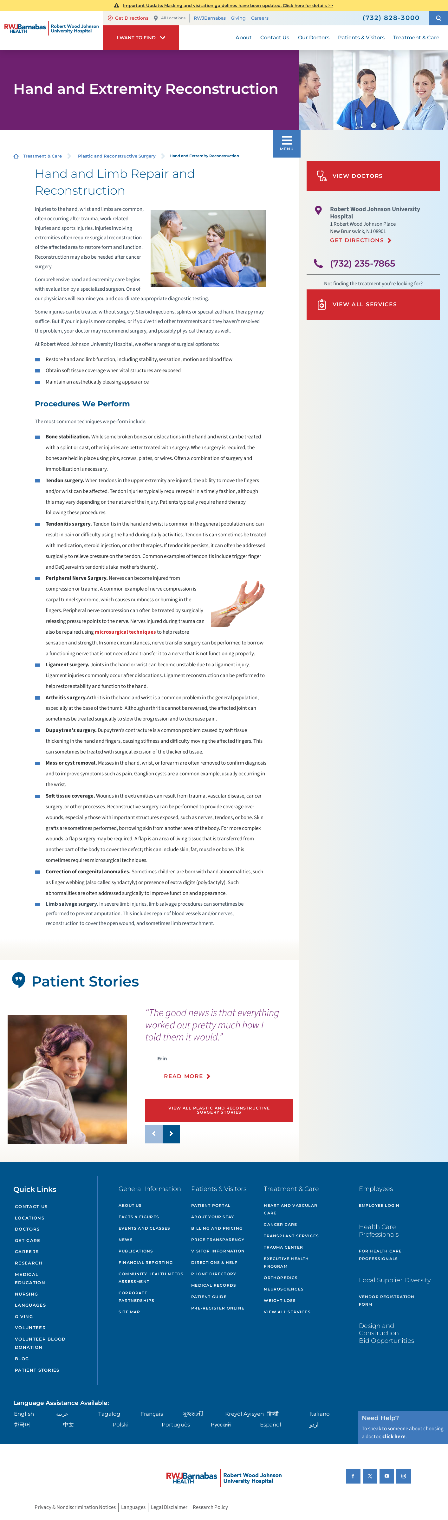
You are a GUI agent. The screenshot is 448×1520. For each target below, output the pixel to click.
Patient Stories (37, 1370)
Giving (238, 18)
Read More (183, 1076)
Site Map (129, 1312)
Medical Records (213, 1285)
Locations (29, 1217)
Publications (136, 1251)
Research (29, 1262)
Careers (260, 18)
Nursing (26, 1294)
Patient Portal (210, 1205)
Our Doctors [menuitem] (313, 38)
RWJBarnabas (210, 18)
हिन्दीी (272, 1414)
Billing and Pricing (217, 1228)
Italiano (319, 1414)
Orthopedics (281, 1277)
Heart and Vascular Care (290, 1209)
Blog (22, 1358)
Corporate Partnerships (136, 1296)
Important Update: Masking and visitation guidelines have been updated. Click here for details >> (228, 5)
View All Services (356, 304)
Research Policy (210, 1507)
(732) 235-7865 (362, 263)
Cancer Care (280, 1224)
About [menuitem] (244, 38)
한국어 (22, 1424)
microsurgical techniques (125, 632)
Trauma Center (283, 1247)
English (24, 1414)
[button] (438, 18)
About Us (130, 1205)
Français (151, 1414)
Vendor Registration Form (387, 1300)
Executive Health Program (286, 1262)
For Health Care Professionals (380, 1255)
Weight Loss (280, 1300)
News (126, 1239)
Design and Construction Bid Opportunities (386, 1333)
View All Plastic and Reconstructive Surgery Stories (219, 1110)
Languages (30, 1305)
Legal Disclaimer (169, 1507)
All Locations (169, 18)
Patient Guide (209, 1296)
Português (176, 1424)
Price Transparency (217, 1239)
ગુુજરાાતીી (193, 1414)
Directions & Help (214, 1262)
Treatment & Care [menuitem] (416, 38)
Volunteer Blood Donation (40, 1343)
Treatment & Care (42, 155)
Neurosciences (284, 1289)
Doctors (27, 1229)
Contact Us (31, 1206)
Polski (121, 1424)
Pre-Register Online (217, 1308)
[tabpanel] (67, 1079)
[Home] (51, 30)
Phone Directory (213, 1273)
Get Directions (128, 18)
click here (394, 1436)
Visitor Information (218, 1251)
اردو (314, 1424)
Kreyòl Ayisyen (244, 1414)
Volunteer (30, 1327)
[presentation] (219, 1047)
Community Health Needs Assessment (151, 1277)
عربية (62, 1414)
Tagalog (109, 1414)
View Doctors (349, 176)
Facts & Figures (139, 1216)
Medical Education (30, 1278)
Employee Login (379, 1205)
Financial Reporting (146, 1262)
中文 (68, 1424)
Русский (221, 1424)
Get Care (28, 1240)
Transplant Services (291, 1235)
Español (270, 1424)
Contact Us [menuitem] (274, 38)
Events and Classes (145, 1228)
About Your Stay (212, 1216)
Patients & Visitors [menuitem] (361, 38)
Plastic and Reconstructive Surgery (117, 155)
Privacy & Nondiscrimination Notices (75, 1507)
